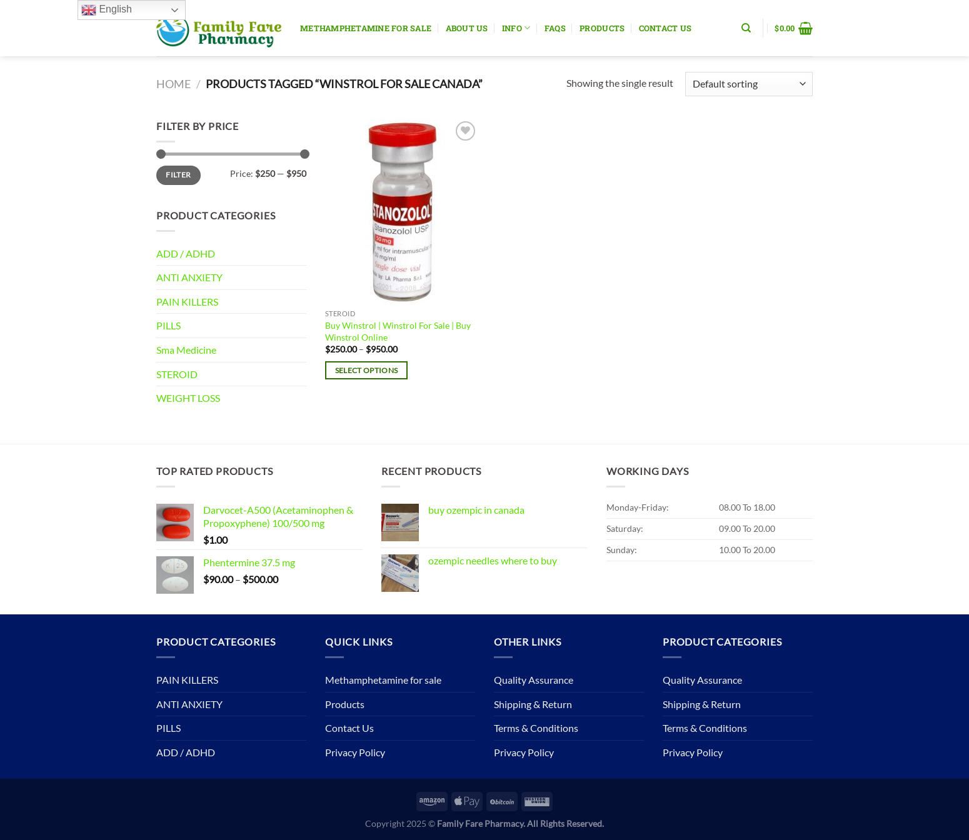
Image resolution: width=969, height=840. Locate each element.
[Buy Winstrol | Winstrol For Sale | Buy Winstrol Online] (402, 210)
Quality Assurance (533, 680)
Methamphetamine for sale (365, 28)
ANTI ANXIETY (189, 277)
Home (173, 84)
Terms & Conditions (536, 728)
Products (602, 28)
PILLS (168, 325)
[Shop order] (749, 84)
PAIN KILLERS (187, 302)
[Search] (746, 28)
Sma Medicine (186, 350)
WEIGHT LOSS (188, 398)
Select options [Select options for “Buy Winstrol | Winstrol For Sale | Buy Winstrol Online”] (366, 370)
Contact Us (665, 28)
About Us (467, 28)
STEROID (177, 374)
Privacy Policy (355, 752)
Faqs (555, 28)
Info (516, 28)
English (106, 10)
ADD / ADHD (185, 253)
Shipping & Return (533, 704)
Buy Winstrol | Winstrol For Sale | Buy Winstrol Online (398, 331)
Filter (178, 174)
